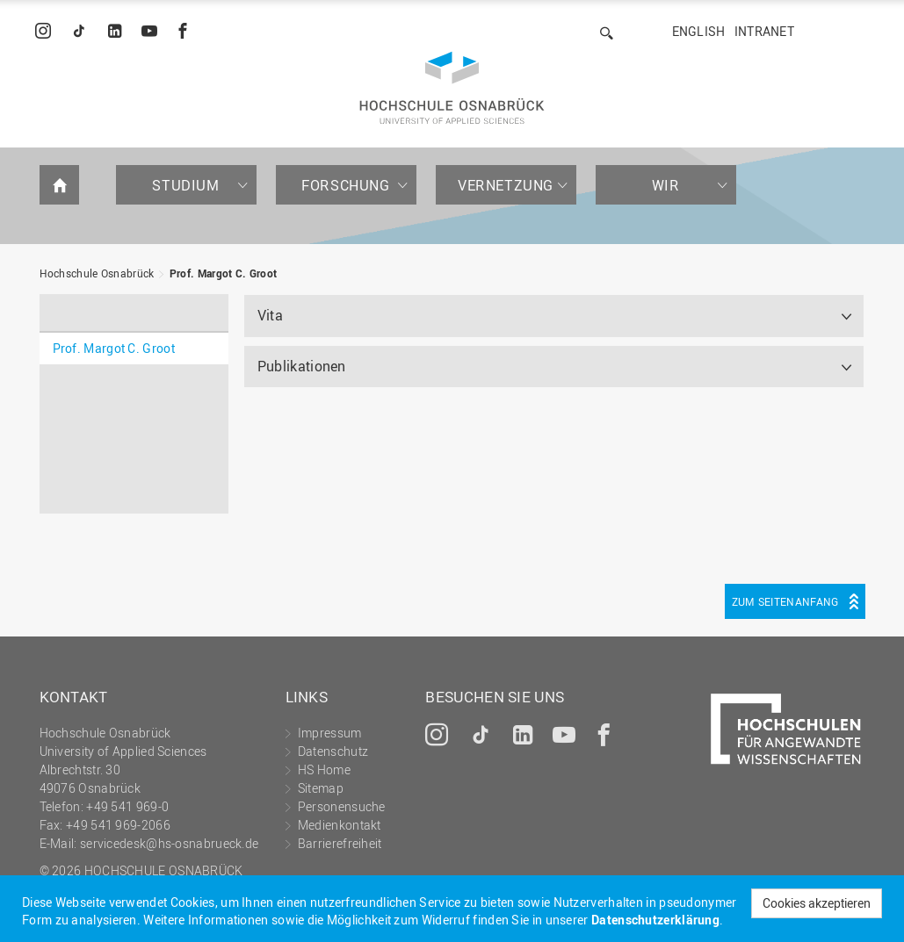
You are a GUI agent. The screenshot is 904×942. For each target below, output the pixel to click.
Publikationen (301, 366)
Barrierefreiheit (340, 843)
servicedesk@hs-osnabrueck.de (169, 843)
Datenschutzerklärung (655, 919)
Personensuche (342, 806)
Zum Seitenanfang (785, 601)
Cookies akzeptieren (817, 903)
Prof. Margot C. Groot (223, 273)
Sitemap (321, 788)
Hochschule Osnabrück (97, 273)
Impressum (330, 732)
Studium (185, 185)
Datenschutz (333, 751)
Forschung (345, 185)
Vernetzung (505, 185)
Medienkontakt (339, 824)
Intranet (764, 31)
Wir (666, 185)
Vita (270, 315)
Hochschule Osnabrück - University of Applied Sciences (452, 88)
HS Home (324, 769)
